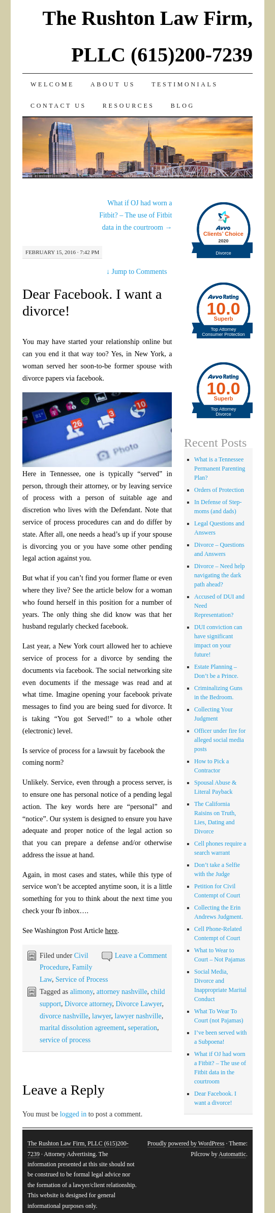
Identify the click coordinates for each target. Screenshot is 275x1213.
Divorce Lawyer (139, 1004)
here (111, 931)
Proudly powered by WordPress (186, 1143)
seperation (142, 1028)
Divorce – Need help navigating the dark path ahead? (219, 575)
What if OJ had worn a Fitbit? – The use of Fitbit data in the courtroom (135, 215)
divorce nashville (64, 1016)
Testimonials (184, 84)
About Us (112, 84)
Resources (129, 105)
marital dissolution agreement (82, 1028)
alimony (81, 992)
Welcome (52, 84)
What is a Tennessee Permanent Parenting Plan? (219, 468)
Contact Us (58, 105)
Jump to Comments (136, 271)
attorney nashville (122, 992)
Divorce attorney (88, 1004)
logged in (73, 1114)
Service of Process (81, 979)
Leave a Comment (141, 955)
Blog (183, 105)
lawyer (101, 1016)
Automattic (232, 1154)
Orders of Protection (219, 489)
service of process (65, 1040)
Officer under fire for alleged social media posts (220, 740)
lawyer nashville (138, 1016)
